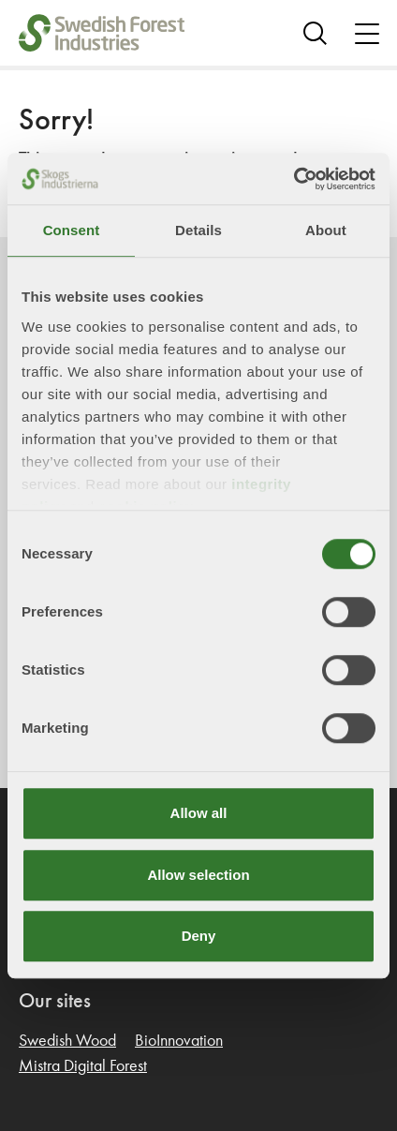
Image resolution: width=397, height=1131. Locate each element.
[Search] (315, 33)
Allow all (199, 813)
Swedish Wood (67, 1041)
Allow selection (198, 875)
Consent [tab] (71, 230)
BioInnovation (179, 1041)
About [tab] (325, 230)
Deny (199, 936)
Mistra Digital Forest (83, 1066)
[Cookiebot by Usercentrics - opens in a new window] (293, 179)
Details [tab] (198, 230)
